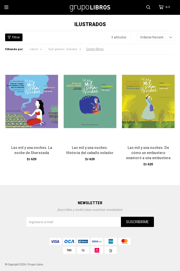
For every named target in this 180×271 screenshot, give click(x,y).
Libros (34, 49)
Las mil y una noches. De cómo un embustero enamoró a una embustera (148, 153)
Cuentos (62, 49)
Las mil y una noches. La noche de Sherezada (31, 150)
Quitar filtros (95, 49)
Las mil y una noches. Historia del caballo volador (90, 150)
